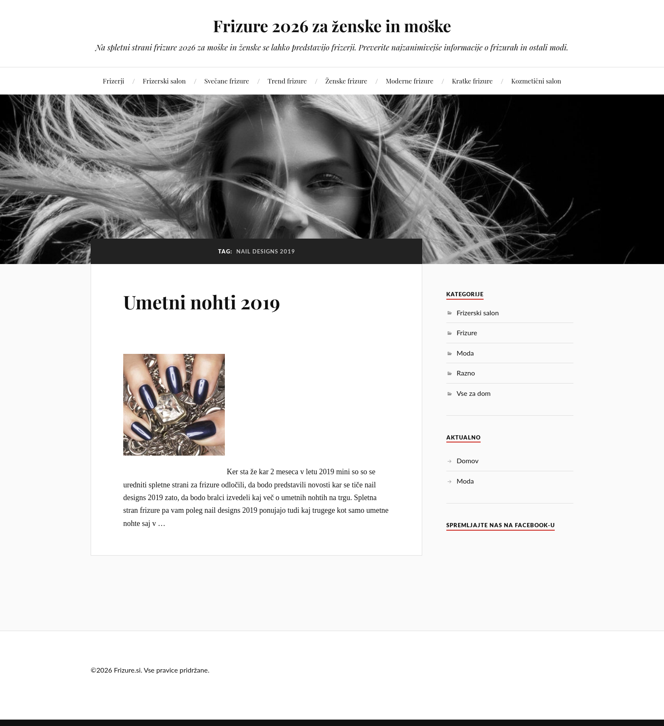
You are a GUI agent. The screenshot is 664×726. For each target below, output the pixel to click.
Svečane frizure (226, 80)
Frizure (466, 332)
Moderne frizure (409, 80)
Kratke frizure (472, 80)
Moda (465, 353)
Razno (465, 373)
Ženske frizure (346, 80)
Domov (467, 460)
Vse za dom (473, 393)
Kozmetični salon (536, 80)
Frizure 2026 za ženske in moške (332, 25)
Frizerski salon (164, 80)
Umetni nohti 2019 (201, 301)
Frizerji (113, 80)
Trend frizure (287, 80)
